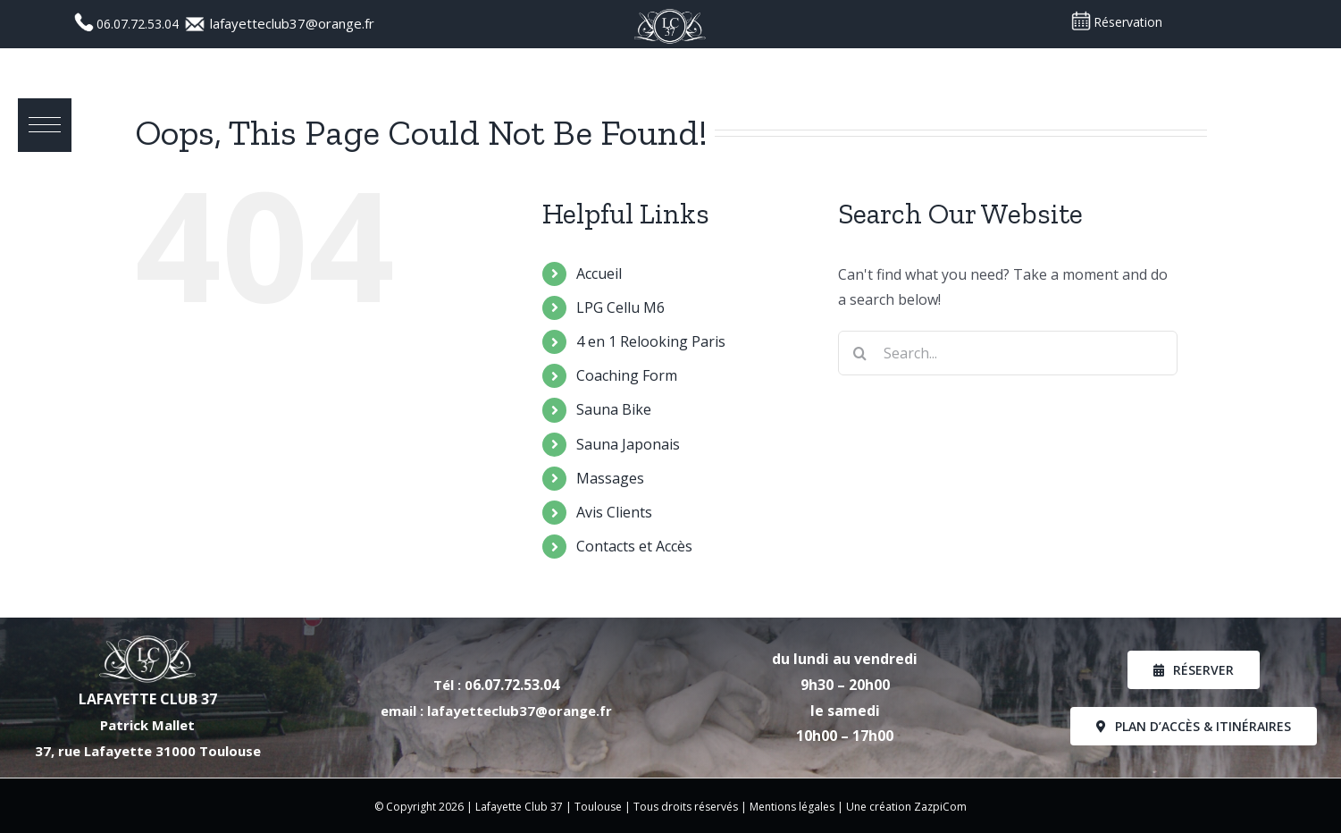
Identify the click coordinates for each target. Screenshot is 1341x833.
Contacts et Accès (634, 546)
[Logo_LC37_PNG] (670, 13)
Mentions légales (792, 806)
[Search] (860, 353)
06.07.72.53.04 (139, 23)
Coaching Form (626, 375)
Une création (880, 806)
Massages (610, 478)
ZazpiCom (940, 806)
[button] (44, 125)
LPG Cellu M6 (620, 307)
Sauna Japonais (628, 444)
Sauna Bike (613, 409)
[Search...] (1008, 353)
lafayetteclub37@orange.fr (292, 23)
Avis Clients (614, 512)
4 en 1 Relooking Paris (650, 341)
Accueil (599, 273)
